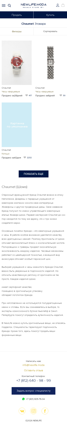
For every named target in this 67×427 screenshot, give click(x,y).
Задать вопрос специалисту (34, 390)
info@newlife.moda (33, 365)
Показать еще (33, 173)
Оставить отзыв (33, 370)
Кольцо (5, 153)
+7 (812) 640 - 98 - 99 (33, 380)
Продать (17, 15)
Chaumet (6, 87)
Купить (50, 15)
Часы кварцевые (11, 91)
